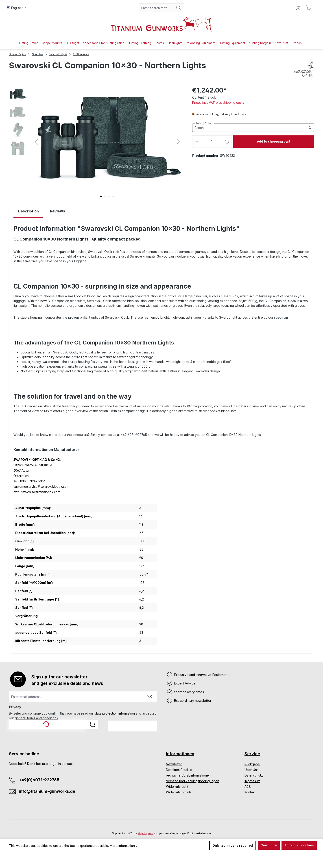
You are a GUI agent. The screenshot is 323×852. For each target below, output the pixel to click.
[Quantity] (212, 141)
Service (252, 753)
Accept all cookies (299, 845)
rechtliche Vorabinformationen (188, 775)
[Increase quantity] (227, 141)
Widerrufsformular (179, 792)
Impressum (252, 781)
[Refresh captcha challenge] (92, 724)
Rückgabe (252, 764)
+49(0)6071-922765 (39, 779)
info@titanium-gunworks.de (47, 791)
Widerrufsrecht (177, 786)
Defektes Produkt (179, 770)
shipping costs (145, 833)
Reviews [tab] (57, 211)
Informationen (180, 753)
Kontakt (249, 792)
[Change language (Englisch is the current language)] (17, 8)
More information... (123, 846)
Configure (269, 845)
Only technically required (232, 845)
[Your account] (297, 7)
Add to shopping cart (273, 141)
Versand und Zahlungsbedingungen (192, 781)
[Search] (178, 7)
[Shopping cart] (308, 7)
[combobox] (156, 7)
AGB (247, 786)
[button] (178, 142)
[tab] (28, 211)
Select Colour (204, 123)
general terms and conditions (36, 718)
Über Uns (251, 770)
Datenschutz (253, 775)
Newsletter (174, 764)
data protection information (115, 713)
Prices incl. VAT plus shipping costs (218, 102)
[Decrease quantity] (197, 141)
